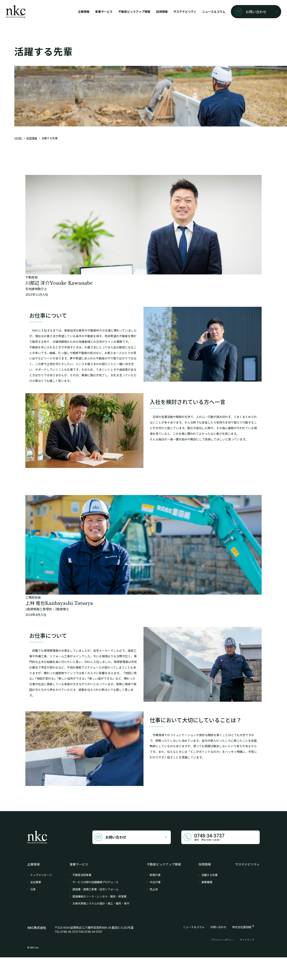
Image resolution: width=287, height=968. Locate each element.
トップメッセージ (41, 885)
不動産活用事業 (81, 885)
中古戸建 (155, 892)
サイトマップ (247, 950)
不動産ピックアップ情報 (121, 11)
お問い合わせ (218, 937)
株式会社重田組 (241, 937)
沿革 (33, 900)
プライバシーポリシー (222, 950)
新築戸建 (155, 885)
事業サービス (87, 11)
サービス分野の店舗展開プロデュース (95, 892)
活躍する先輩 (209, 885)
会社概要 (35, 892)
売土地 (154, 900)
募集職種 (206, 892)
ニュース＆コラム (208, 11)
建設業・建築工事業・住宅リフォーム (95, 900)
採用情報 (151, 11)
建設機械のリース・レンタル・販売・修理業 (99, 907)
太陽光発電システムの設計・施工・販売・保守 (100, 914)
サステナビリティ (176, 11)
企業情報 (64, 11)
